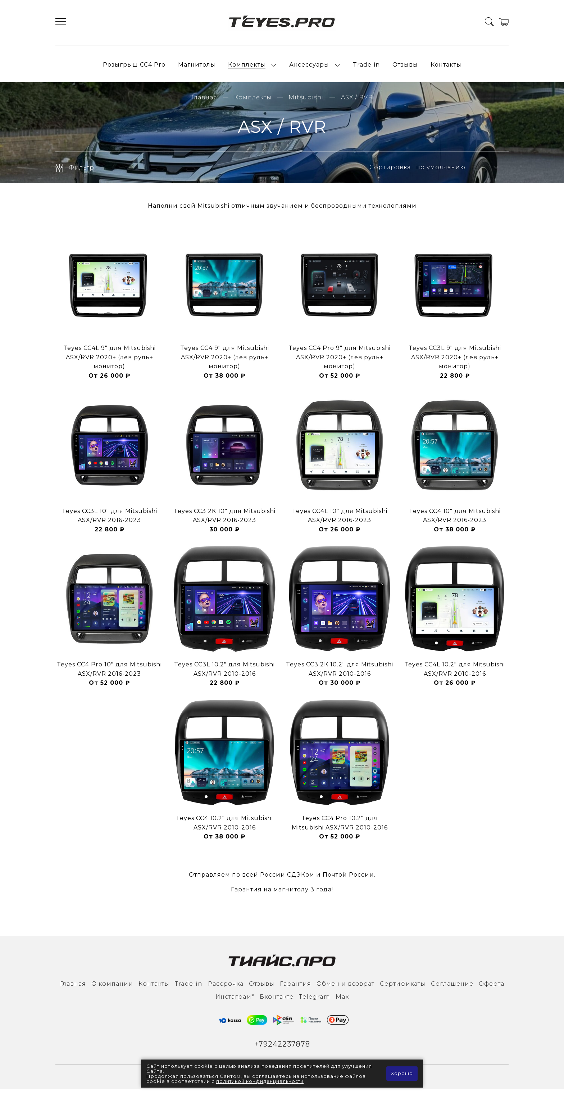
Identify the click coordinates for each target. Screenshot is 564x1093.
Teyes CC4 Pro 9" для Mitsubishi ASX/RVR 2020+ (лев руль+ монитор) (339, 361)
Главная (204, 101)
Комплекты (246, 66)
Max (342, 1000)
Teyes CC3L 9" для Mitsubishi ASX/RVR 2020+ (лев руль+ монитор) (455, 361)
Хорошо (402, 1073)
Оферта (491, 987)
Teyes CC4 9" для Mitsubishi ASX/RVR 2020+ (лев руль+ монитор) (224, 361)
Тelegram (314, 1000)
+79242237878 (282, 1048)
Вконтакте (277, 1000)
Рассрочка (226, 987)
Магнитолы (196, 66)
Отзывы (405, 66)
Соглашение (452, 987)
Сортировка (390, 171)
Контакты (446, 66)
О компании (112, 987)
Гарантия (295, 987)
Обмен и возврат (345, 987)
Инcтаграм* (234, 1000)
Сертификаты (403, 987)
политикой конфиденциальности (261, 1081)
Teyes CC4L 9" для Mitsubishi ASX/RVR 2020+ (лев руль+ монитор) (109, 361)
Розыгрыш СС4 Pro (134, 66)
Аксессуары (309, 66)
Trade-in (366, 66)
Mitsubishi (306, 101)
